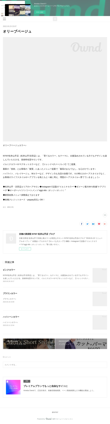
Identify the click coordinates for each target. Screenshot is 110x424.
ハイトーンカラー (11, 317)
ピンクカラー (9, 270)
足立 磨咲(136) (8, 207)
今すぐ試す (40, 12)
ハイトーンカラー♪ (10, 322)
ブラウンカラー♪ (9, 299)
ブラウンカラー (10, 293)
